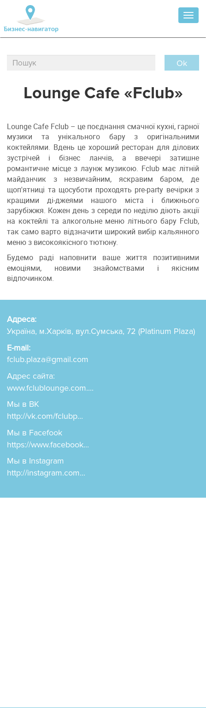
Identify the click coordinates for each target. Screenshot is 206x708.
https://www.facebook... (48, 445)
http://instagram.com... (46, 473)
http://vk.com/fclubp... (45, 416)
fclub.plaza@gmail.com (47, 359)
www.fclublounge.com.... (50, 388)
